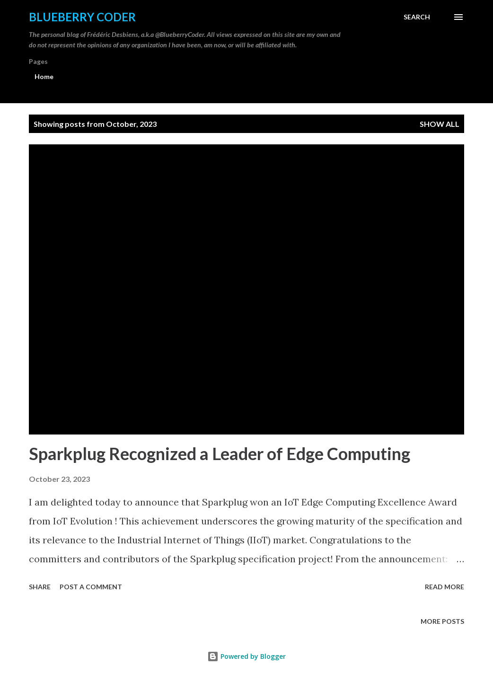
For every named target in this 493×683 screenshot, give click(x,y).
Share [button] (40, 587)
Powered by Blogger (246, 656)
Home (44, 76)
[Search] (417, 17)
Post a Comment (91, 587)
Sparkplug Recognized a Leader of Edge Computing (219, 453)
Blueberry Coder (82, 17)
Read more (444, 587)
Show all (439, 123)
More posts (442, 621)
